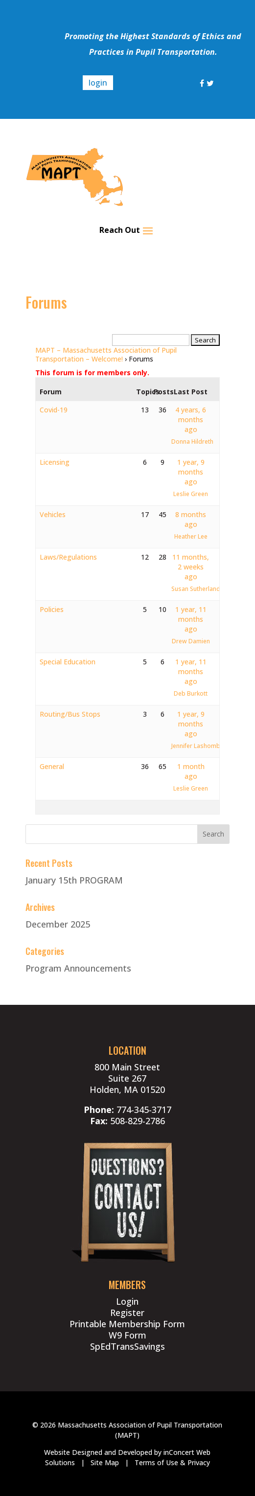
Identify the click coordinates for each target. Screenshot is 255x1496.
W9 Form (127, 1335)
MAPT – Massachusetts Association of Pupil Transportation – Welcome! (106, 354)
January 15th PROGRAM (74, 880)
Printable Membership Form (127, 1324)
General (52, 766)
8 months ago (190, 519)
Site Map (105, 1462)
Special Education (67, 661)
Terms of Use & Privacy (172, 1462)
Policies (52, 609)
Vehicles (53, 514)
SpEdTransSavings (127, 1346)
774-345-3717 (143, 1109)
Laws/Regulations (68, 557)
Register (127, 1312)
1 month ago (191, 771)
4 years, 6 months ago (190, 419)
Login (127, 1301)
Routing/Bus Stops (70, 714)
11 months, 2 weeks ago (190, 566)
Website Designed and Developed (98, 1452)
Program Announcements (78, 968)
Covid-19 (54, 409)
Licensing (55, 462)
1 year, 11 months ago (191, 619)
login (98, 82)
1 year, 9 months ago (191, 471)
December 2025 (57, 924)
